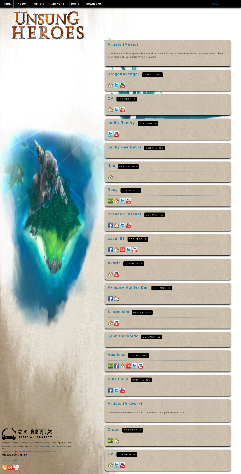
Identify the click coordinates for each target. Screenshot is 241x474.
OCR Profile (152, 75)
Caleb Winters (26, 452)
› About (21, 4)
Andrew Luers (50, 452)
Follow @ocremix (9, 460)
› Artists (38, 4)
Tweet (215, 4)
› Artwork (57, 4)
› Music (74, 4)
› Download (93, 4)
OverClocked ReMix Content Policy (48, 446)
